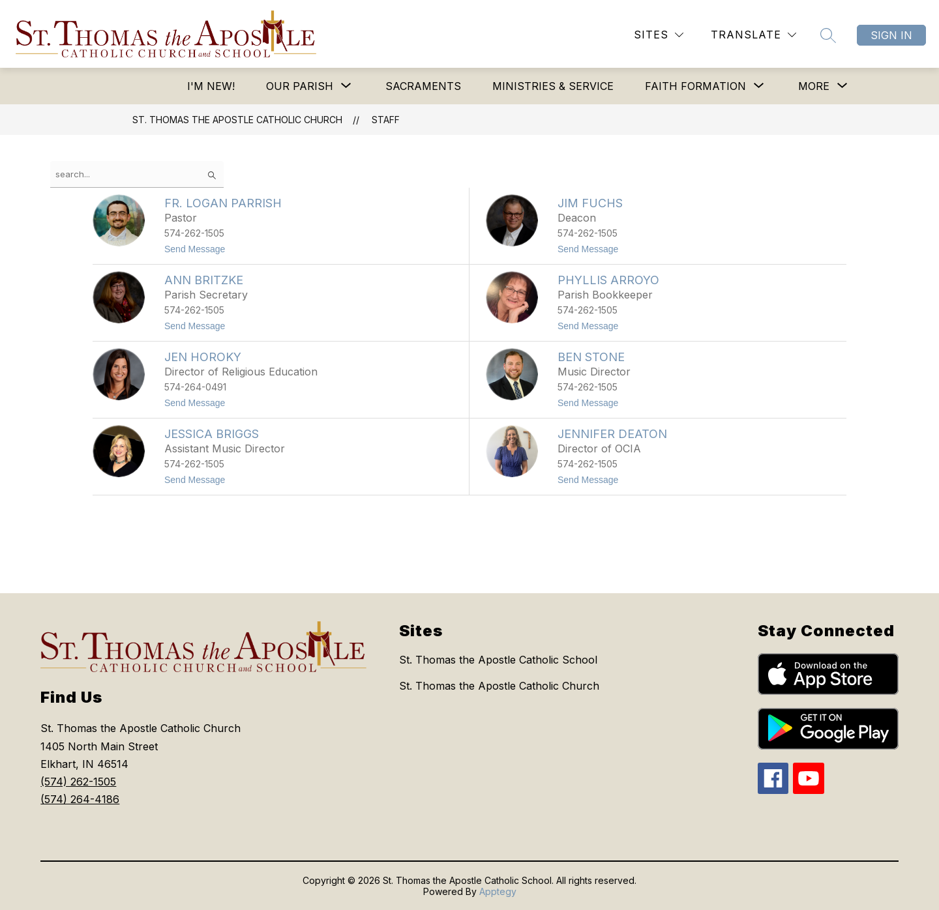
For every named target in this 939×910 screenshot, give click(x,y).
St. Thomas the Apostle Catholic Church (237, 119)
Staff (386, 119)
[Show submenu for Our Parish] (299, 86)
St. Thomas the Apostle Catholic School (498, 659)
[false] (137, 174)
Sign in (891, 35)
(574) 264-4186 (79, 799)
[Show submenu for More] (813, 86)
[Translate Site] (753, 35)
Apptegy (497, 891)
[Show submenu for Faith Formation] (695, 86)
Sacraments (423, 86)
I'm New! (211, 86)
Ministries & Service (553, 86)
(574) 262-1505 (78, 781)
